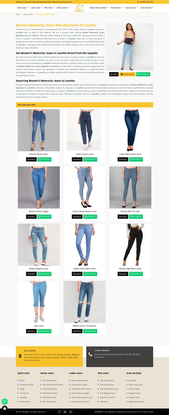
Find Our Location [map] (31, 358)
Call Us (114, 74)
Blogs (22, 389)
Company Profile (26, 385)
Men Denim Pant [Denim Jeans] (49, 402)
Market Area (25, 402)
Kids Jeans (49, 8)
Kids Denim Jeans (107, 380)
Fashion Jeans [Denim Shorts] (134, 397)
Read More (31, 159)
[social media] (59, 412)
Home (18, 14)
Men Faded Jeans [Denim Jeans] (49, 397)
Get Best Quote (127, 74)
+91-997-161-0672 (145, 2)
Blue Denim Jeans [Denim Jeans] (50, 389)
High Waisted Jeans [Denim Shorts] (136, 402)
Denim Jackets (63, 8)
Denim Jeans (22, 8)
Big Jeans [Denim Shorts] (132, 380)
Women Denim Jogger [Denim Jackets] (80, 393)
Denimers (26, 412)
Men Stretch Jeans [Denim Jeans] (50, 393)
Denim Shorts (117, 8)
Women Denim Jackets (99, 8)
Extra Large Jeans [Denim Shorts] (136, 385)
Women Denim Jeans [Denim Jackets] (79, 380)
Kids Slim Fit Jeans (107, 397)
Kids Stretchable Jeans (109, 389)
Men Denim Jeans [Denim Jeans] (50, 380)
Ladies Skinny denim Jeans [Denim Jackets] (82, 397)
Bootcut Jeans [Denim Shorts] (134, 389)
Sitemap (23, 397)
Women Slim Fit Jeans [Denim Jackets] (80, 402)
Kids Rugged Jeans (107, 393)
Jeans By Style (146, 8)
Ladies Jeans (36, 8)
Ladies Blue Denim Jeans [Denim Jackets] (81, 389)
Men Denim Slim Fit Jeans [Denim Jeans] (53, 385)
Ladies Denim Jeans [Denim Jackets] (79, 385)
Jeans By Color (131, 8)
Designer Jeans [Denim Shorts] (135, 393)
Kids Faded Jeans (107, 385)
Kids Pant (104, 402)
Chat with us (143, 74)
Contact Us (99, 359)
